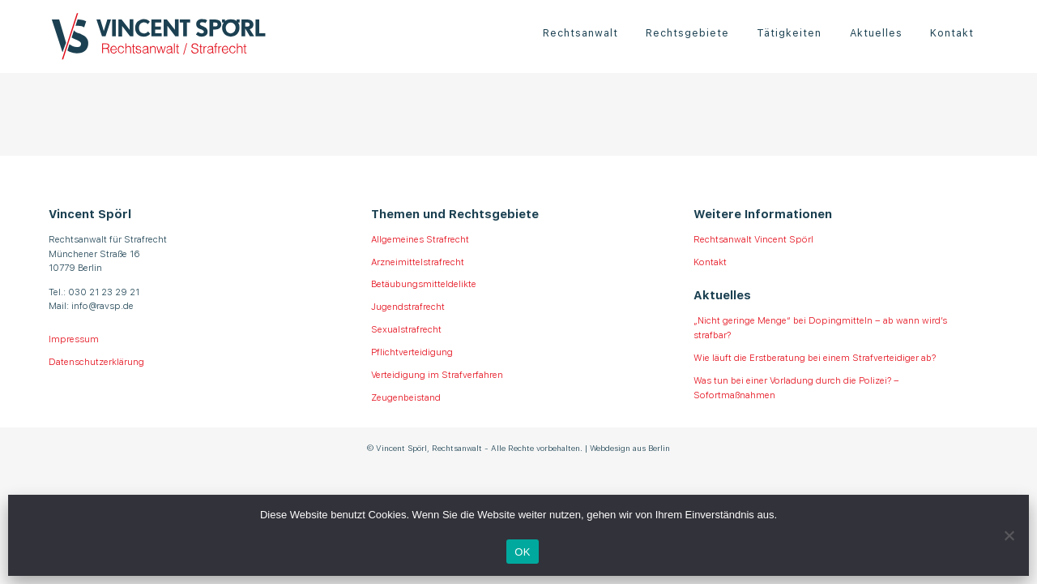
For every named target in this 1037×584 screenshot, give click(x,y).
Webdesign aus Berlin (630, 447)
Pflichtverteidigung (412, 351)
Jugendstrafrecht (408, 306)
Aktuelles (876, 32)
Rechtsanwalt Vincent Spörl (753, 238)
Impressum (74, 338)
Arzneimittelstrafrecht (417, 261)
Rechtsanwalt (580, 32)
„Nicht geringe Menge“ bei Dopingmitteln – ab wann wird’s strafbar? (820, 327)
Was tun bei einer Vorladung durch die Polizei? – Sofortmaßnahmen (796, 387)
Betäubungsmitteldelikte (423, 283)
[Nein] (1009, 535)
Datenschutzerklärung (96, 361)
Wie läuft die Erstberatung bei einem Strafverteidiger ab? (814, 357)
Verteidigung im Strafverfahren (437, 374)
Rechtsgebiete (687, 32)
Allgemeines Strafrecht (420, 238)
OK (522, 552)
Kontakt (952, 32)
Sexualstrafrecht (406, 328)
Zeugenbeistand (406, 397)
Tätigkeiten (789, 32)
